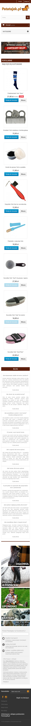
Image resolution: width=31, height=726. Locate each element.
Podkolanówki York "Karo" (15, 93)
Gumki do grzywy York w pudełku (15, 167)
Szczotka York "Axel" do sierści (15, 315)
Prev (23, 54)
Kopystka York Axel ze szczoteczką (15, 204)
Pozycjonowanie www (16, 721)
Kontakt (20, 1)
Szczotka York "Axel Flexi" (15, 352)
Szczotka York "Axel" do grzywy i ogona (15, 278)
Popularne (7, 60)
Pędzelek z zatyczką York (15, 241)
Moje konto (4, 707)
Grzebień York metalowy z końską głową (15, 130)
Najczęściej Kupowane (12, 64)
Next (27, 54)
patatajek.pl (7, 721)
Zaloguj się (26, 1)
